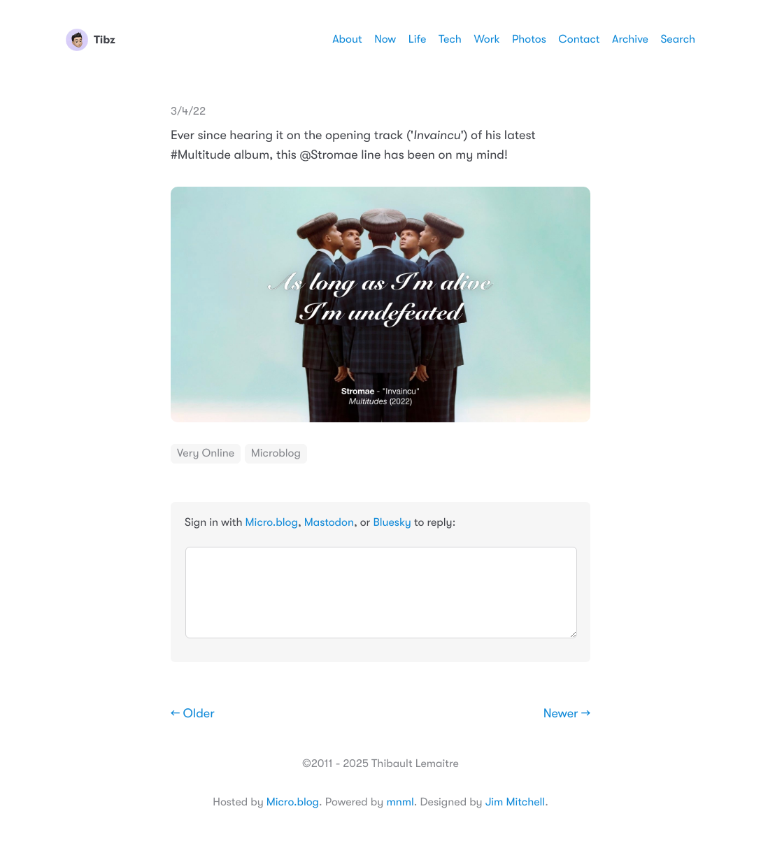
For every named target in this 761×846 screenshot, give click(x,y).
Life (417, 39)
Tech (450, 39)
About (347, 39)
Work (486, 39)
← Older (193, 714)
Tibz (90, 40)
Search (677, 39)
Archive (630, 39)
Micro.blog (272, 522)
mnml (399, 802)
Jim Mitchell (515, 802)
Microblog (276, 453)
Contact (578, 39)
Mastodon (329, 522)
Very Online (205, 453)
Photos (529, 39)
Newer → (566, 714)
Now (385, 39)
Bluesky (392, 522)
